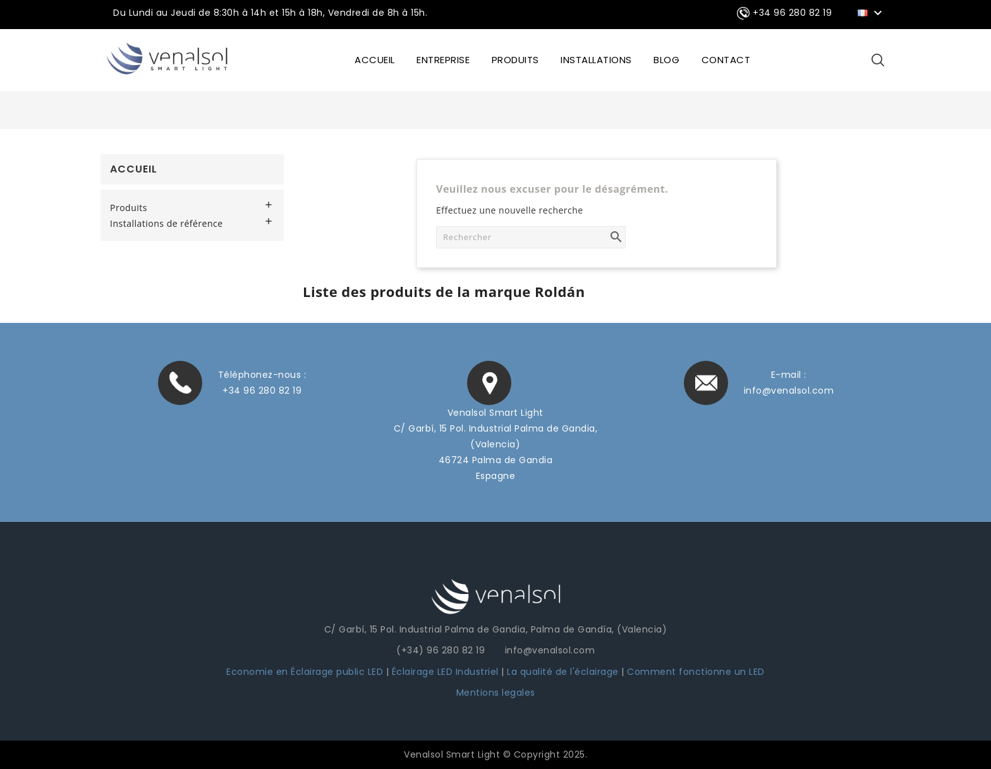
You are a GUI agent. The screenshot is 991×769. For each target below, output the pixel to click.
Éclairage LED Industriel (447, 671)
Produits (515, 59)
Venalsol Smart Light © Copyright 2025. (495, 754)
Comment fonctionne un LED (696, 671)
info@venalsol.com (789, 390)
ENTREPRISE (443, 59)
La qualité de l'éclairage (563, 671)
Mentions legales (495, 692)
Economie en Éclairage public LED (304, 671)
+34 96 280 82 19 (261, 390)
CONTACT (726, 59)
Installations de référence (166, 223)
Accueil (133, 169)
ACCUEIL (375, 59)
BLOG (666, 59)
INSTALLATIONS (596, 59)
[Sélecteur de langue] (872, 12)
